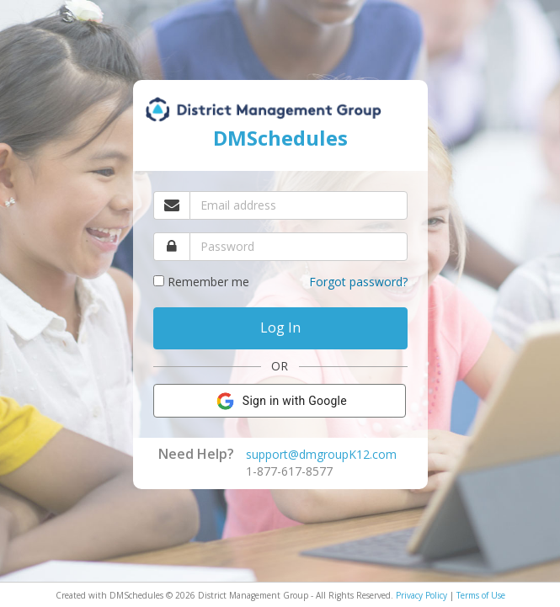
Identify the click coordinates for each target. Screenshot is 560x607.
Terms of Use (480, 595)
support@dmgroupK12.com (321, 454)
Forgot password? (358, 282)
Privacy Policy (421, 595)
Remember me (208, 282)
